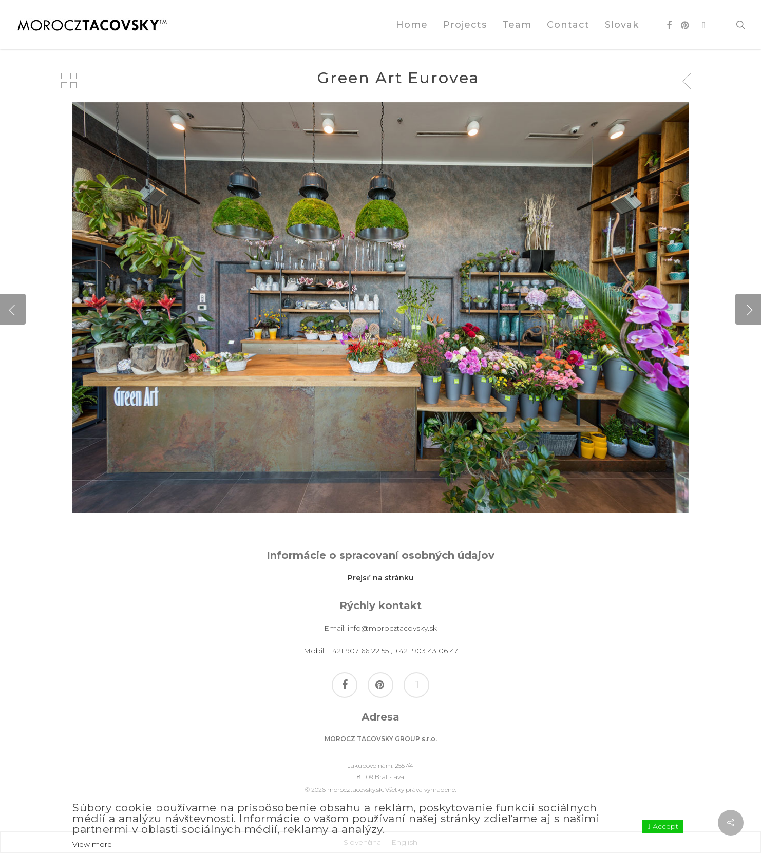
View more (92, 844)
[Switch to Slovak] (621, 24)
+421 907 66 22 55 (358, 650)
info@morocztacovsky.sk (392, 628)
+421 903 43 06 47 (426, 650)
